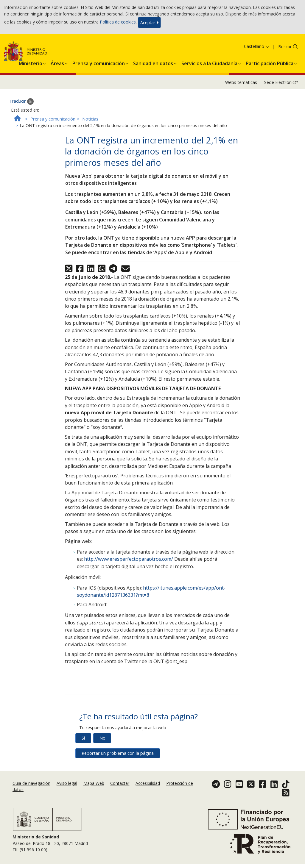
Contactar (119, 783)
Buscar (285, 46)
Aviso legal (67, 783)
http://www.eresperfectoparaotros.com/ (128, 559)
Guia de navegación (31, 783)
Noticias (90, 119)
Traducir (21, 101)
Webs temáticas (241, 82)
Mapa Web (93, 783)
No (102, 738)
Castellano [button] (257, 46)
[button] (30, 62)
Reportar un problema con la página (118, 753)
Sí (83, 738)
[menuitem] (30, 62)
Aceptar (149, 22)
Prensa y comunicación (52, 119)
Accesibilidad (148, 783)
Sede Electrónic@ (281, 82)
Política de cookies (118, 22)
